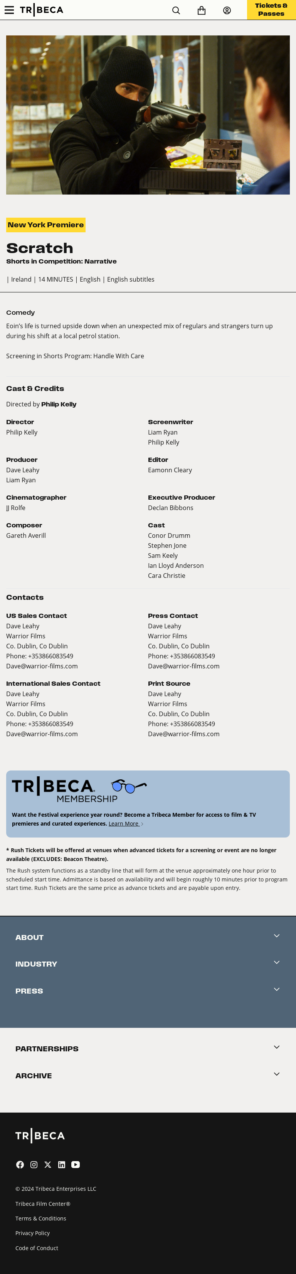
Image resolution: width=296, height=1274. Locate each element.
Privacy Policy (32, 1233)
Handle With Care (118, 356)
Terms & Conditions (40, 1218)
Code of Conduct (36, 1248)
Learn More (127, 823)
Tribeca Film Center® (43, 1203)
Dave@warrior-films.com (42, 666)
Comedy (20, 312)
